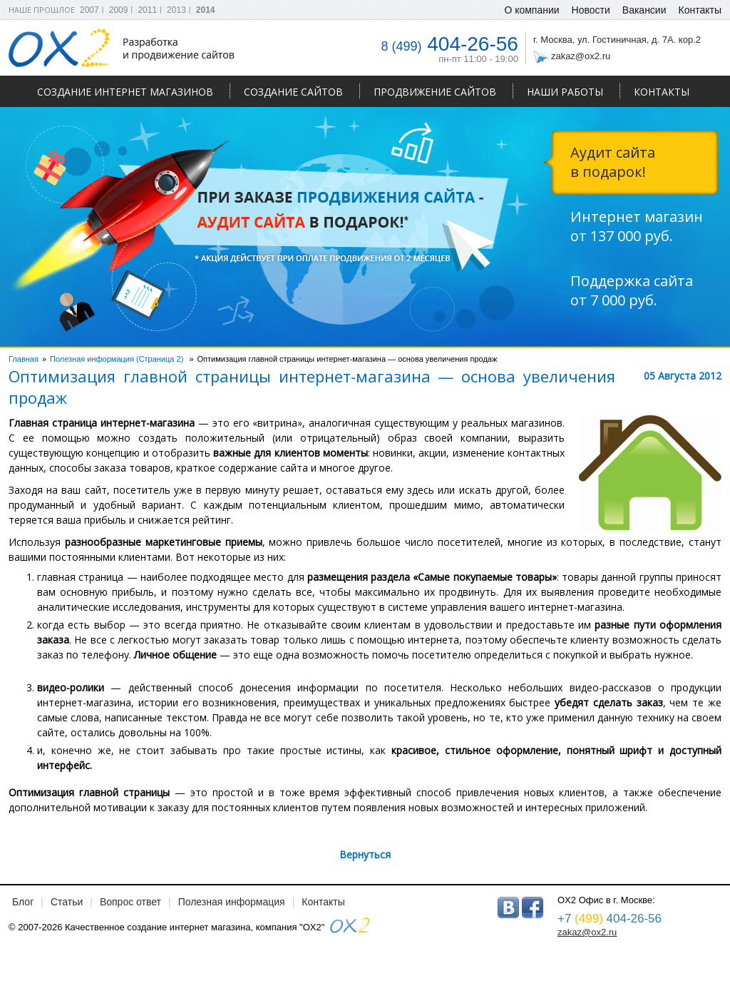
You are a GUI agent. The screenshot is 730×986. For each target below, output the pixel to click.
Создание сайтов (293, 91)
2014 (205, 10)
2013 (176, 10)
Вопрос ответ (130, 902)
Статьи (67, 902)
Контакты (661, 91)
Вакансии (644, 10)
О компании (531, 10)
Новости (591, 10)
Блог (23, 902)
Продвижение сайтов (435, 91)
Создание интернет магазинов (125, 91)
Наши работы (565, 91)
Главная (23, 359)
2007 (89, 10)
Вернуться (365, 854)
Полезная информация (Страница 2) (116, 359)
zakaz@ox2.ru (580, 56)
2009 (118, 10)
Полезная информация (231, 902)
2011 (147, 10)
